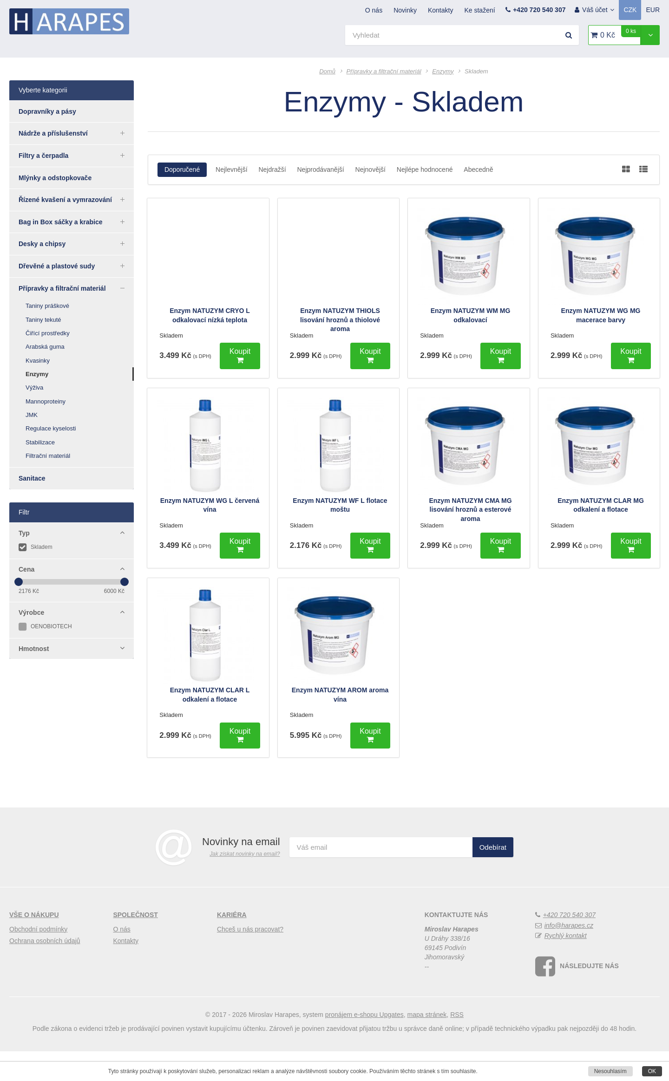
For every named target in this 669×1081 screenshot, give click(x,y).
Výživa (34, 387)
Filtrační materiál (48, 455)
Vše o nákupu (34, 944)
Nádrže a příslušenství (76, 133)
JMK (32, 414)
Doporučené (182, 169)
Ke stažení (479, 10)
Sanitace (32, 478)
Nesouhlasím (610, 1071)
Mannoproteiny (46, 401)
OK (652, 1071)
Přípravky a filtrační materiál (76, 288)
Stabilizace (40, 442)
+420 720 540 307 (539, 9)
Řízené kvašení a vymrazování (76, 199)
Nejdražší (272, 169)
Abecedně (478, 169)
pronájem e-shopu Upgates (364, 1044)
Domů (327, 71)
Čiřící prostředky (48, 333)
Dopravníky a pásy (47, 111)
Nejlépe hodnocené (425, 169)
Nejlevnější (231, 169)
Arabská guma (45, 346)
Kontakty (440, 10)
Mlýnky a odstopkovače (55, 178)
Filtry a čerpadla (76, 155)
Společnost (135, 944)
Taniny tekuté (43, 319)
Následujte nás (589, 995)
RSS (457, 1044)
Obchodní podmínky (38, 958)
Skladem (35, 547)
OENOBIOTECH (45, 626)
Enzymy (37, 374)
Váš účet (598, 9)
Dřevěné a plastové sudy (76, 265)
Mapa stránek (427, 1044)
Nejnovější (370, 169)
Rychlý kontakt (565, 965)
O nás (373, 10)
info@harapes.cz (568, 954)
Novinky (405, 10)
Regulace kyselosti (51, 428)
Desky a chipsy (76, 243)
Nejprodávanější (320, 169)
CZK (629, 9)
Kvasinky (38, 360)
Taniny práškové (47, 305)
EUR (653, 9)
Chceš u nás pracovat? (250, 958)
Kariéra (232, 944)
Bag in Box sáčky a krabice (76, 221)
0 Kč (620, 32)
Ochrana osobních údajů (44, 970)
